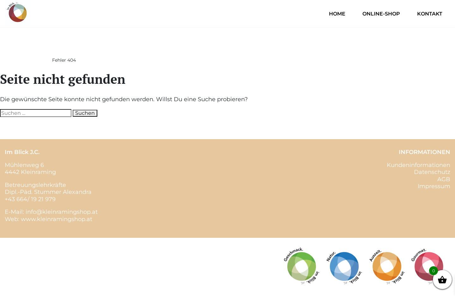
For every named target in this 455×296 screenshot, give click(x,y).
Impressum (434, 186)
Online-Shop (381, 14)
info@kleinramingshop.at (62, 211)
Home (337, 14)
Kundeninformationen (418, 165)
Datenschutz (432, 172)
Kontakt (429, 14)
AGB (443, 179)
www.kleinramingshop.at (56, 219)
